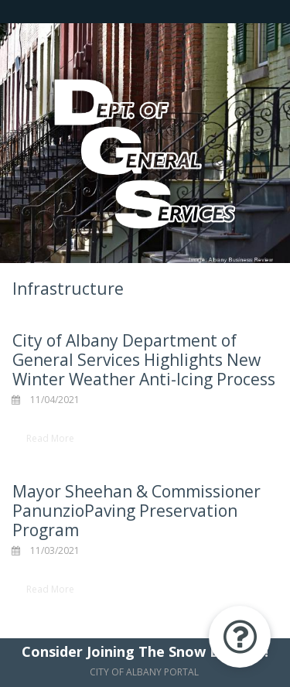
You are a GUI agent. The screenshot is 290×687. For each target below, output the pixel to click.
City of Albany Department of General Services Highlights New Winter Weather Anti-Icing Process (143, 360)
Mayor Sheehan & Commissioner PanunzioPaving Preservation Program (136, 510)
